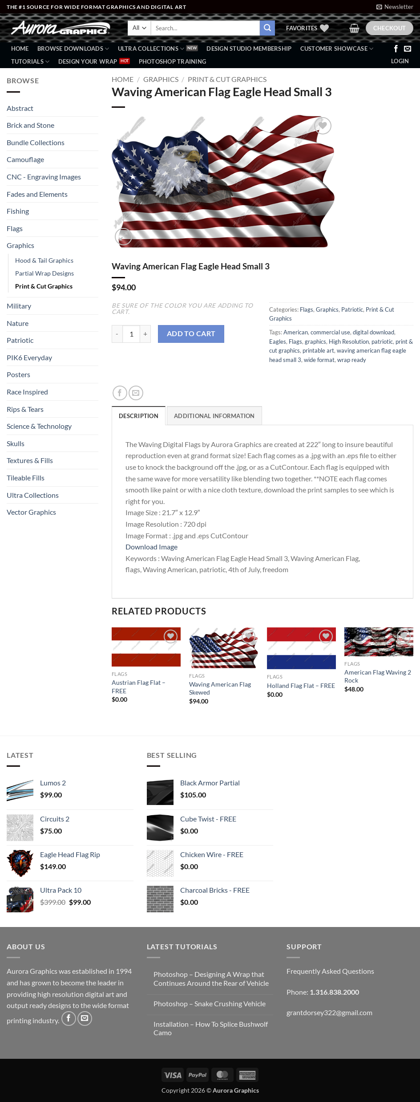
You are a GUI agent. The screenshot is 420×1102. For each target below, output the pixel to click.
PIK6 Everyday (29, 357)
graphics (315, 341)
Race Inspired (27, 391)
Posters (18, 374)
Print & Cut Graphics (44, 286)
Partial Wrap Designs (44, 273)
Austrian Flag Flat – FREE (139, 687)
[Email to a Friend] (136, 393)
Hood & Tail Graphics (44, 260)
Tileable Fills (25, 477)
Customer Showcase (337, 49)
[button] (394, 6)
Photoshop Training (172, 61)
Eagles (277, 341)
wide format (319, 359)
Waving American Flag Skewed (220, 688)
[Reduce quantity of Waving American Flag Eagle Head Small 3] (117, 334)
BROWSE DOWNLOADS (73, 49)
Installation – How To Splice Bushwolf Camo (210, 1028)
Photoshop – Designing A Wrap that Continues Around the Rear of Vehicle (211, 978)
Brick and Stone (30, 125)
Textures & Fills (30, 460)
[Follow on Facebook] (396, 49)
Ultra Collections (151, 49)
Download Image (151, 546)
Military (19, 305)
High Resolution (349, 341)
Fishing (18, 211)
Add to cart (191, 333)
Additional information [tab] (214, 415)
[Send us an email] (407, 49)
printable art (318, 350)
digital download (373, 332)
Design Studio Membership (248, 48)
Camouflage (25, 159)
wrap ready (351, 359)
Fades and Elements (37, 194)
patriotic (382, 341)
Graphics (20, 245)
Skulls (15, 443)
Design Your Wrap (87, 61)
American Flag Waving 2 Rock (377, 676)
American (295, 332)
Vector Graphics (31, 512)
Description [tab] (138, 415)
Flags (15, 228)
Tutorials (30, 61)
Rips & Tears (25, 409)
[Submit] (267, 28)
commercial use (330, 332)
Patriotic (20, 340)
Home (20, 48)
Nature (17, 323)
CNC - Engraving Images (44, 176)
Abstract (20, 108)
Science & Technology (39, 426)
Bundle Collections (36, 142)
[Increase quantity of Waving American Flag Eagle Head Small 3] (145, 334)
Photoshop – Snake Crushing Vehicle (209, 1003)
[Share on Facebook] (120, 393)
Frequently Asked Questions (330, 971)
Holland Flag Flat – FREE (301, 685)
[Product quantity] (131, 334)
